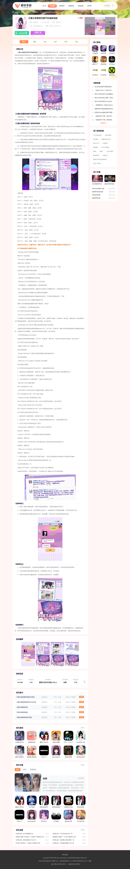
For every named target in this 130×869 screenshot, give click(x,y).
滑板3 (94, 151)
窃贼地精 (95, 147)
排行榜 (89, 6)
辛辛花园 (32, 802)
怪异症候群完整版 (56, 802)
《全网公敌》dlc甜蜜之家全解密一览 (62, 840)
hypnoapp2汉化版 (32, 816)
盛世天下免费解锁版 (95, 61)
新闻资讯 (71, 6)
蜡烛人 (101, 151)
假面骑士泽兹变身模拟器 (100, 159)
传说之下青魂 (96, 163)
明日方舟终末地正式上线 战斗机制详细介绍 (105, 101)
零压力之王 (96, 143)
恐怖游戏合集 (96, 198)
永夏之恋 (105, 155)
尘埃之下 (19, 816)
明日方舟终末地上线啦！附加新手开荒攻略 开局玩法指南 (105, 97)
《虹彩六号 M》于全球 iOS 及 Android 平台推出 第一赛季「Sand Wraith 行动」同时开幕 (105, 90)
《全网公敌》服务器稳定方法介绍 (25, 840)
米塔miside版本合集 (98, 188)
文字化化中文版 (112, 61)
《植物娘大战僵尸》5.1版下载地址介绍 (63, 837)
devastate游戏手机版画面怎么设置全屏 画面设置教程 (105, 86)
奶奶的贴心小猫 (103, 61)
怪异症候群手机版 (44, 802)
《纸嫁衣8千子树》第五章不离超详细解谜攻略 (105, 116)
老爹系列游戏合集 (97, 191)
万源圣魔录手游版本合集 (97, 180)
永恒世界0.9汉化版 (112, 50)
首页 (22, 12)
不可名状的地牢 (97, 135)
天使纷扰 (105, 143)
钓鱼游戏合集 (96, 195)
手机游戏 (52, 6)
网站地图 (65, 854)
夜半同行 (44, 816)
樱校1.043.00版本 (19, 802)
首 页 (44, 6)
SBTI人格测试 (105, 147)
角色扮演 (35, 12)
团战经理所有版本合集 (109, 180)
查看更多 (102, 123)
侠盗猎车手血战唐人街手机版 (68, 802)
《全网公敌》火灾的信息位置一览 (61, 833)
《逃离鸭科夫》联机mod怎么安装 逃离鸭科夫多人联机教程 (105, 105)
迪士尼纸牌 (110, 151)
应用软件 (62, 6)
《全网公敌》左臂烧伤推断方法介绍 (62, 843)
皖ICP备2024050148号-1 (59, 864)
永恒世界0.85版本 (103, 50)
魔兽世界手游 (112, 72)
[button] (84, 680)
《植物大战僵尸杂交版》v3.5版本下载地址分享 (29, 837)
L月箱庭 (56, 816)
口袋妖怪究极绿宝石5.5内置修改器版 (95, 50)
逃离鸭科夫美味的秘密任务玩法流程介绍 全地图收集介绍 (105, 109)
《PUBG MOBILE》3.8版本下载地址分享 (27, 843)
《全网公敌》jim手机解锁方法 (24, 833)
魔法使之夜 (68, 816)
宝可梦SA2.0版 (103, 72)
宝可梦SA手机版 (95, 72)
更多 (82, 727)
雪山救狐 (95, 139)
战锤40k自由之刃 (106, 139)
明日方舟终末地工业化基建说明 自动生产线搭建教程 (105, 94)
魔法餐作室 (96, 155)
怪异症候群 (81, 802)
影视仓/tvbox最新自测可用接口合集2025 (105, 112)
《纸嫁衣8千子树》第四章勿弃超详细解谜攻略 (105, 120)
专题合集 (80, 6)
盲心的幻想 (81, 816)
